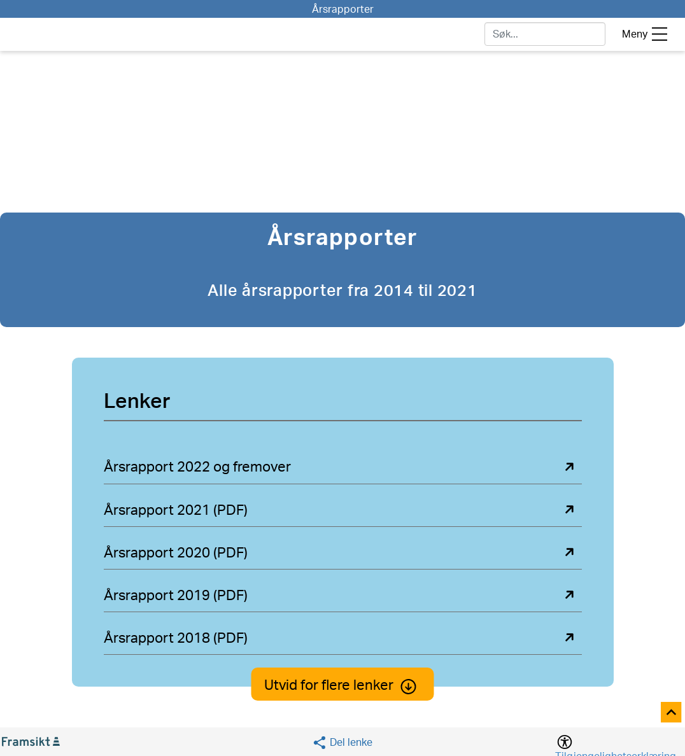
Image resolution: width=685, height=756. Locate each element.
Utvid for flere (342, 685)
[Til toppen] (672, 713)
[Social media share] (342, 742)
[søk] (544, 34)
